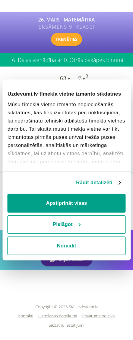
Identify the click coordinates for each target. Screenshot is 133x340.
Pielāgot (67, 224)
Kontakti (25, 316)
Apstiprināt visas (66, 203)
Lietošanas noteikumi (57, 316)
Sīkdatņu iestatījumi (66, 325)
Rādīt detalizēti (94, 182)
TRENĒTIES (66, 39)
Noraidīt (66, 245)
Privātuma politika (98, 316)
